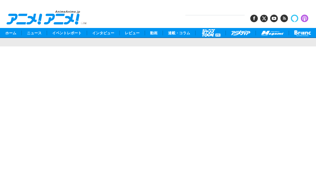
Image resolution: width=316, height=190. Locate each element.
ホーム (10, 33)
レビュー (132, 33)
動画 (153, 33)
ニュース (34, 33)
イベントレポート (67, 33)
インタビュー (103, 33)
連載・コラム (179, 33)
